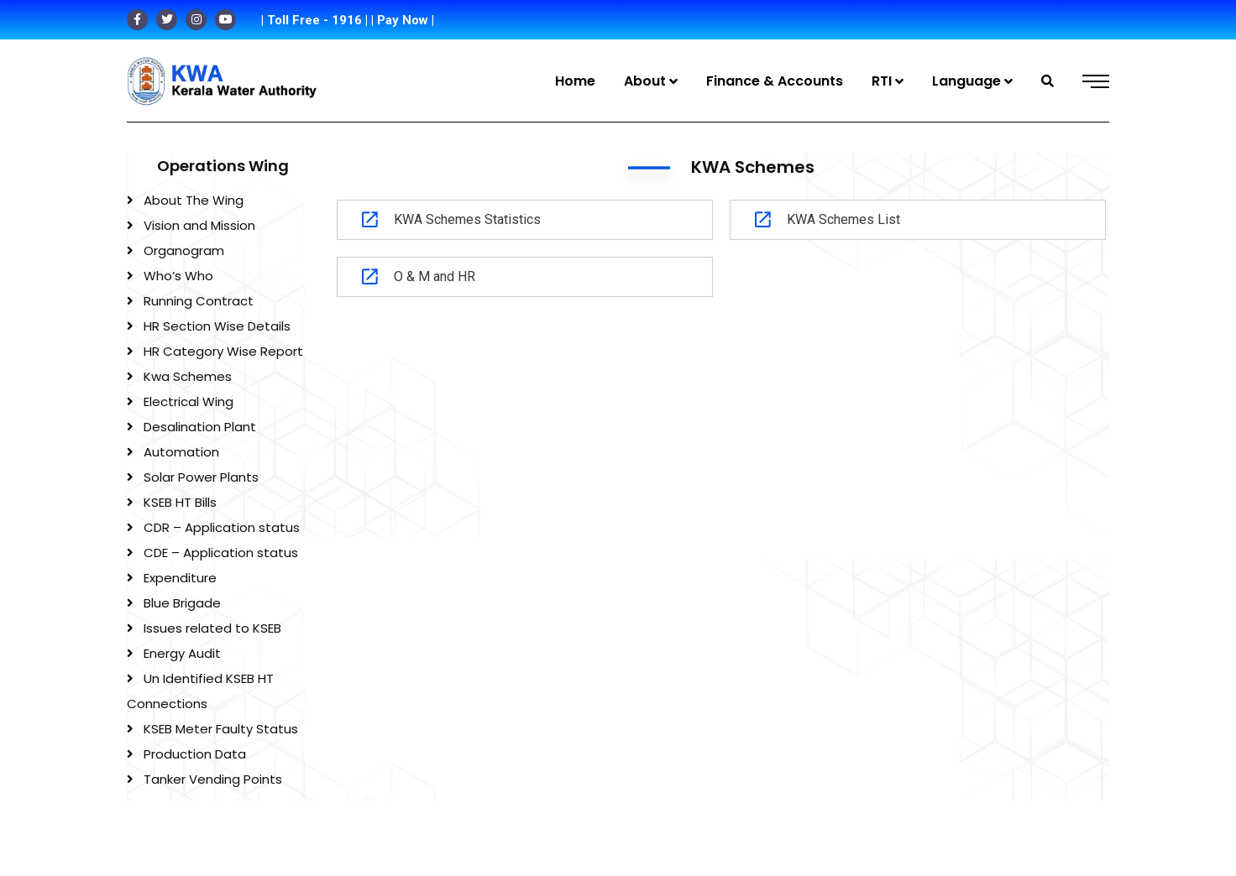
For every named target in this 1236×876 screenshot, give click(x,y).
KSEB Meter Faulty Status (221, 729)
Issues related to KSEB (212, 628)
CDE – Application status (221, 552)
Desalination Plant (200, 426)
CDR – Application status (222, 527)
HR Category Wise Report (223, 351)
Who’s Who (178, 275)
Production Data (195, 754)
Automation (181, 452)
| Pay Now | (402, 20)
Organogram (184, 250)
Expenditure (180, 578)
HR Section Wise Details (217, 326)
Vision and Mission (199, 225)
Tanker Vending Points (213, 779)
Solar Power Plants (201, 477)
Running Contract (199, 301)
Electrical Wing (188, 401)
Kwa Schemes (188, 376)
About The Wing (194, 200)
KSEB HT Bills (180, 502)
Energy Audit (182, 653)
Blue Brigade (182, 603)
